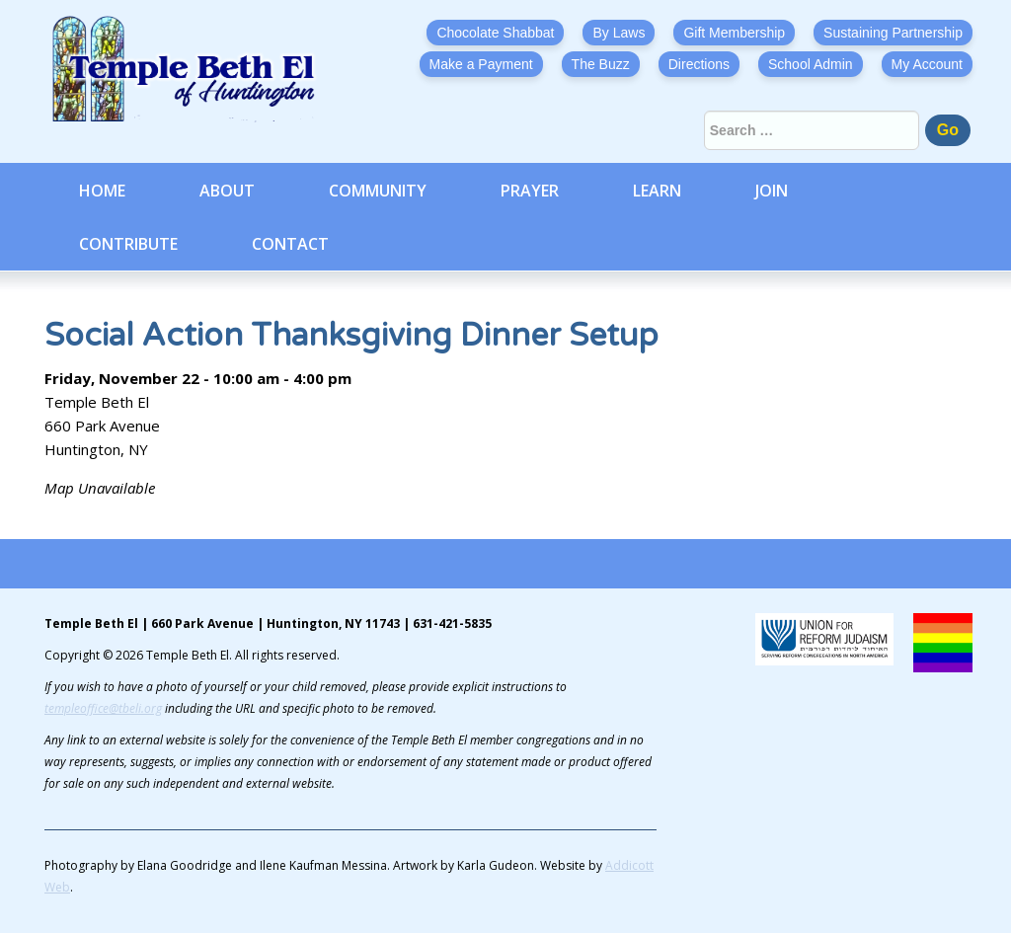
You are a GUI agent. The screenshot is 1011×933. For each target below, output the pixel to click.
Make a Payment (481, 64)
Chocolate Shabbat (495, 32)
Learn (657, 190)
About (227, 190)
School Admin (810, 64)
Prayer (530, 190)
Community (378, 190)
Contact (290, 244)
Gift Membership (734, 32)
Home (102, 190)
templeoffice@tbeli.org (103, 708)
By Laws (618, 32)
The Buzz (601, 64)
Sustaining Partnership (893, 32)
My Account (927, 64)
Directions (699, 64)
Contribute (128, 244)
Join (771, 190)
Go (948, 129)
